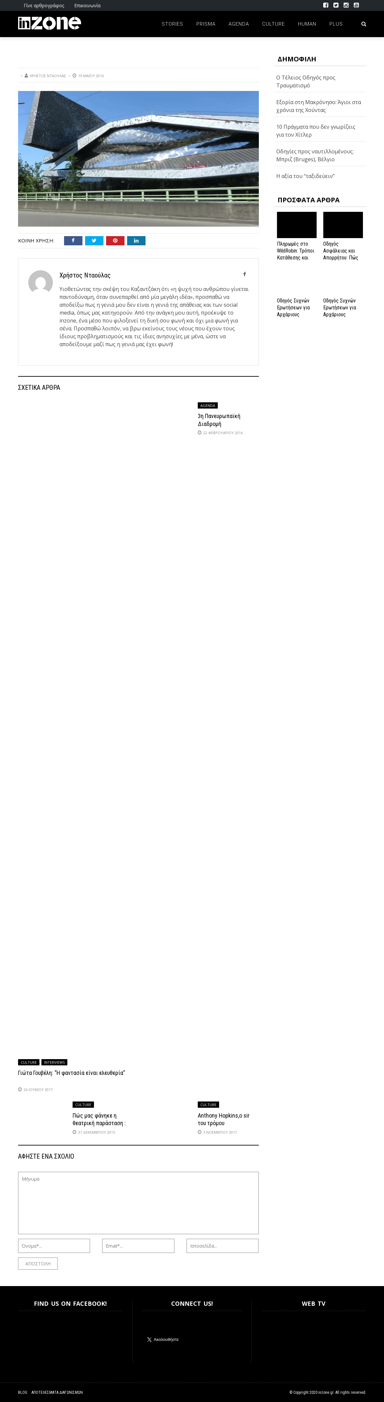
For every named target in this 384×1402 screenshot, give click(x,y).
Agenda (239, 24)
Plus (336, 24)
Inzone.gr (33, 1337)
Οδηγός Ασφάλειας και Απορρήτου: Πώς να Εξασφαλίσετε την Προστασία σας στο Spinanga (342, 261)
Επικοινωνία (87, 5)
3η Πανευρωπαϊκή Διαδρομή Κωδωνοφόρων (219, 423)
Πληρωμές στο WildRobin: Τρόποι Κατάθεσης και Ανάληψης (295, 254)
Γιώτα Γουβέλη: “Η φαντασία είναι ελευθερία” (71, 1072)
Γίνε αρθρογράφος (44, 5)
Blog (22, 1392)
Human (307, 24)
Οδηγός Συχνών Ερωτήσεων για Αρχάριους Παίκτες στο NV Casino (340, 314)
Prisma (205, 24)
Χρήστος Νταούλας (48, 75)
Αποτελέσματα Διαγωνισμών (57, 1392)
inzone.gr (325, 1392)
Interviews (54, 1062)
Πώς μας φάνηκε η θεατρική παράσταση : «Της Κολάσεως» (99, 1123)
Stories (172, 24)
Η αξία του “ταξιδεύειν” (305, 176)
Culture (273, 24)
